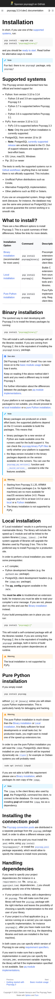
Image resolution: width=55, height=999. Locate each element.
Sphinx (28, 995)
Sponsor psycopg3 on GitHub (27, 4)
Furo (36, 995)
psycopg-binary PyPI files (35, 446)
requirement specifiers (36, 947)
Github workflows (11, 170)
